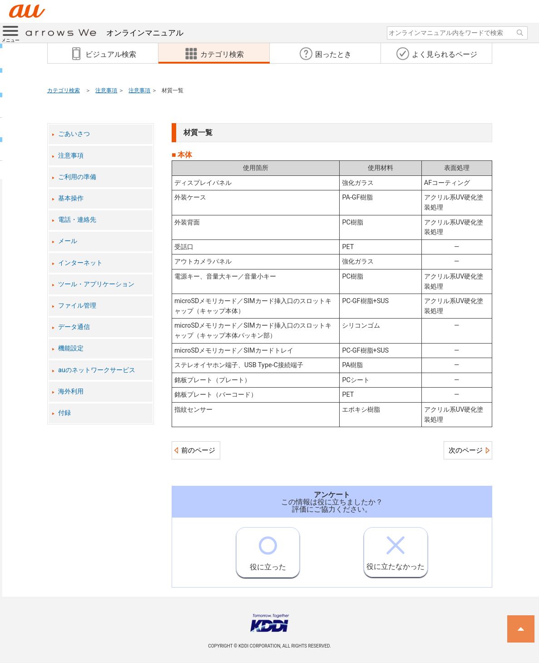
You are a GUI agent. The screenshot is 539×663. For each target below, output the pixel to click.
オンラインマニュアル (104, 32)
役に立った (268, 549)
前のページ (198, 450)
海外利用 (71, 391)
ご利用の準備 (77, 177)
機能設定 (71, 348)
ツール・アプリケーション (96, 284)
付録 (64, 413)
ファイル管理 (77, 305)
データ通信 (74, 327)
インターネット (80, 263)
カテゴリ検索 (63, 90)
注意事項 (106, 90)
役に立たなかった (395, 549)
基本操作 (71, 198)
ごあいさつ (74, 134)
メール (67, 241)
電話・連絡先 (77, 220)
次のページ (466, 450)
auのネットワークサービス (96, 370)
